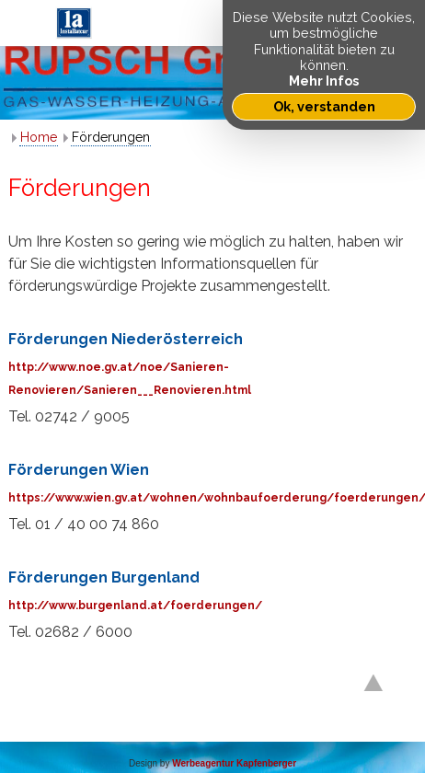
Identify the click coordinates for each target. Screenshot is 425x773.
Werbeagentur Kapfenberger (234, 763)
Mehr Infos (324, 80)
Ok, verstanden (324, 106)
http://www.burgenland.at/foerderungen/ (135, 605)
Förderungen (111, 137)
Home (38, 137)
